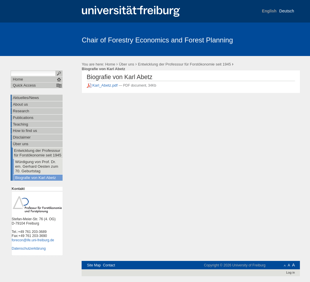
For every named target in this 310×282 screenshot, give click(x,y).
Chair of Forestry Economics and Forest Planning (157, 40)
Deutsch (286, 11)
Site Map (94, 265)
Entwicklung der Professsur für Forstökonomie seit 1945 (184, 64)
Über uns (126, 64)
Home (110, 64)
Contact (109, 265)
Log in (290, 272)
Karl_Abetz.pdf (103, 85)
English (269, 11)
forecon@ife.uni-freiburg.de (33, 240)
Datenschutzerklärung (29, 248)
